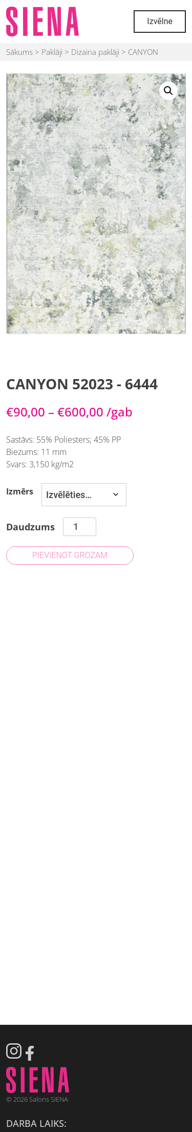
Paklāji (51, 52)
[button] (168, 91)
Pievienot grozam (70, 555)
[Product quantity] (79, 527)
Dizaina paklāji (95, 52)
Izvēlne (160, 21)
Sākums (19, 52)
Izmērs (19, 491)
